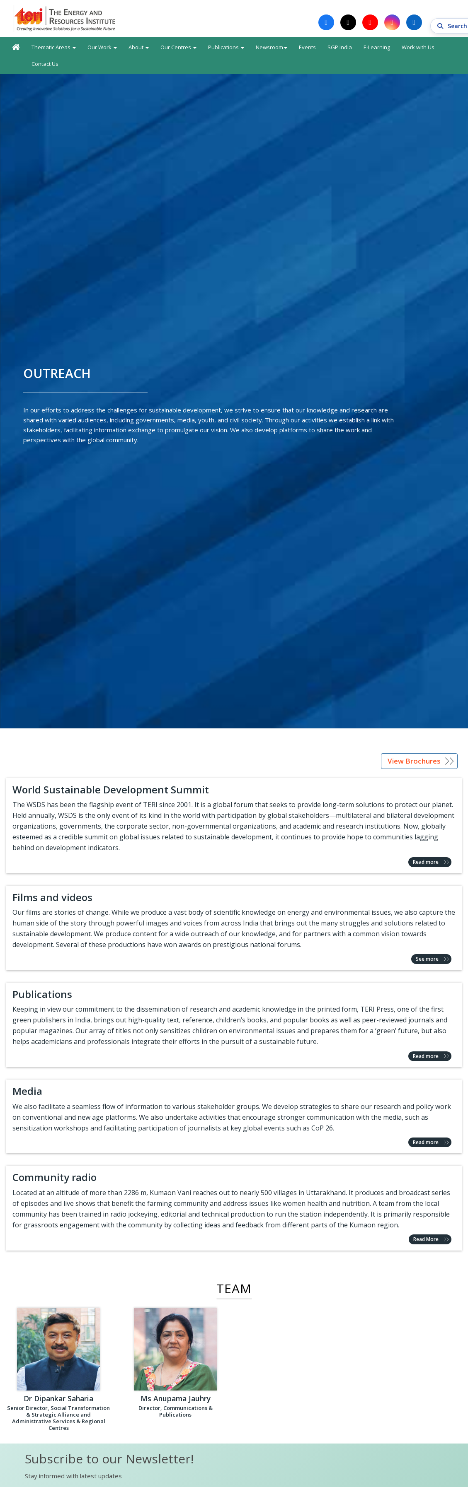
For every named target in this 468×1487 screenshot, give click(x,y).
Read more (426, 862)
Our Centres (178, 48)
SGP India (339, 48)
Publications (226, 48)
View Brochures (414, 761)
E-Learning (377, 48)
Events (307, 48)
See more (427, 960)
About (139, 48)
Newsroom (271, 48)
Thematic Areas (54, 48)
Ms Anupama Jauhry (175, 1400)
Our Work (102, 48)
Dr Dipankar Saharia (58, 1400)
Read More (426, 1240)
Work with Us (418, 48)
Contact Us (45, 64)
